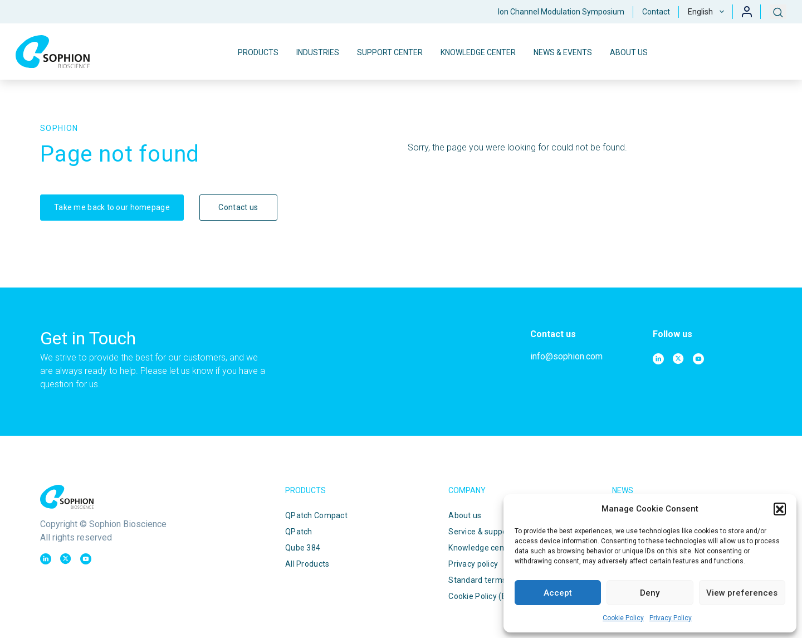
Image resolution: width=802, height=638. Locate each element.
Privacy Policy (670, 618)
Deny (649, 593)
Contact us (238, 207)
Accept (558, 593)
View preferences (741, 593)
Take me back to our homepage (112, 207)
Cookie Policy (623, 618)
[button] (779, 508)
